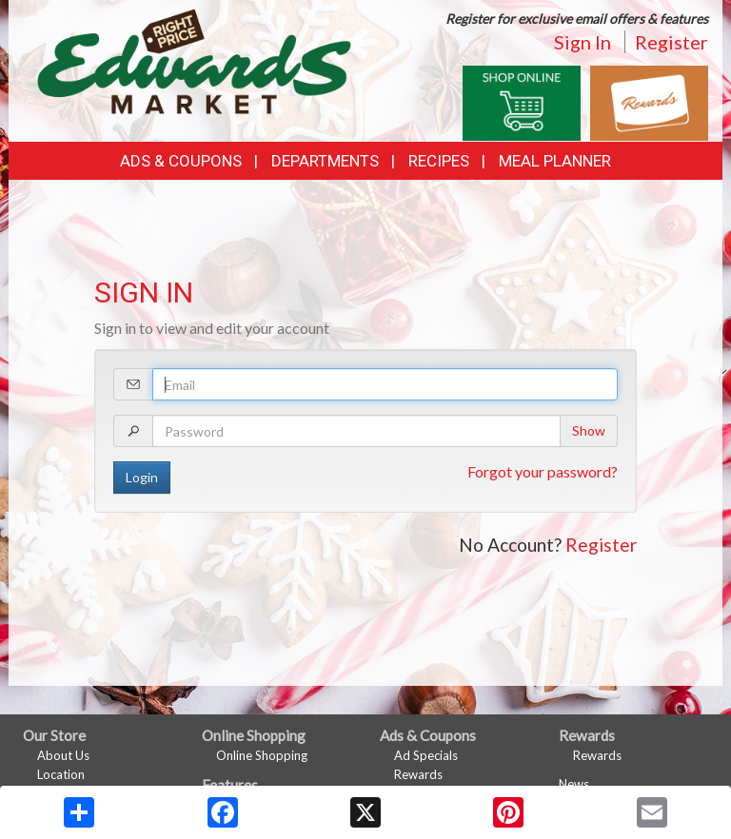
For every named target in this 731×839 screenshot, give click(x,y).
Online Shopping (261, 755)
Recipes (438, 160)
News (574, 783)
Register (671, 41)
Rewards (418, 774)
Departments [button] (325, 160)
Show (588, 430)
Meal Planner (555, 160)
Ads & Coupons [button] (181, 160)
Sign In (582, 41)
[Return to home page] (194, 59)
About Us (63, 755)
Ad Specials (426, 755)
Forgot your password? (542, 471)
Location (61, 774)
